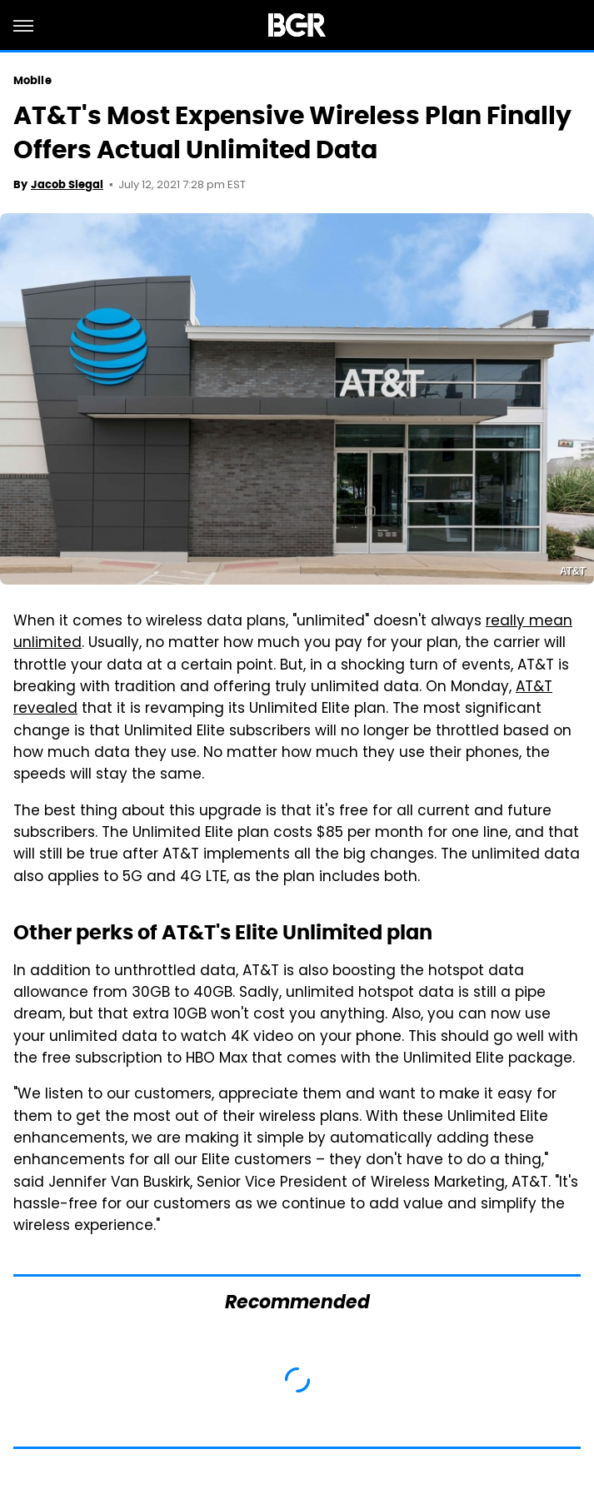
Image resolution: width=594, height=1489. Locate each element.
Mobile (32, 80)
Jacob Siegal (67, 184)
